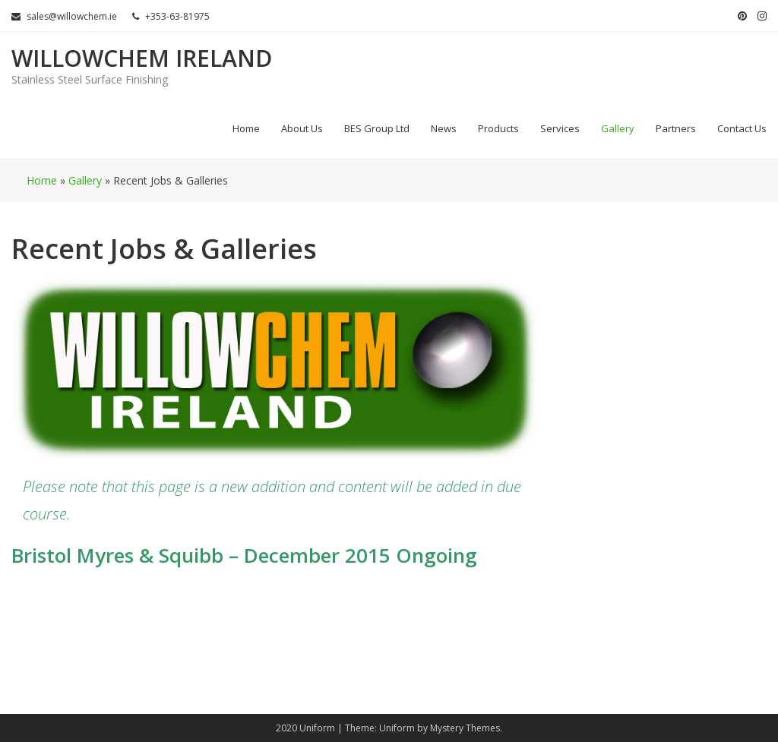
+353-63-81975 (171, 16)
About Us (302, 128)
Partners (676, 128)
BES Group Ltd (377, 128)
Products (498, 128)
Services (560, 128)
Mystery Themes (465, 727)
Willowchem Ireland (141, 58)
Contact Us (742, 128)
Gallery (617, 128)
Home (246, 128)
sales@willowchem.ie (64, 16)
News (444, 128)
